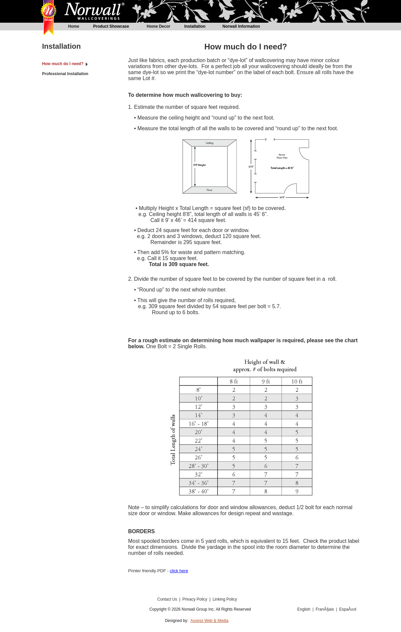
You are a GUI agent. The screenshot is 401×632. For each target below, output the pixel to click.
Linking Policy (225, 599)
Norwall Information (241, 26)
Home (73, 26)
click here (179, 570)
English (303, 609)
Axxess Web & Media (209, 620)
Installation (194, 26)
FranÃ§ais (325, 609)
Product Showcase (111, 26)
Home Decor (158, 26)
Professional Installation (65, 73)
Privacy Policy (195, 599)
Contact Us (167, 599)
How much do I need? (62, 63)
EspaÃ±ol (347, 609)
